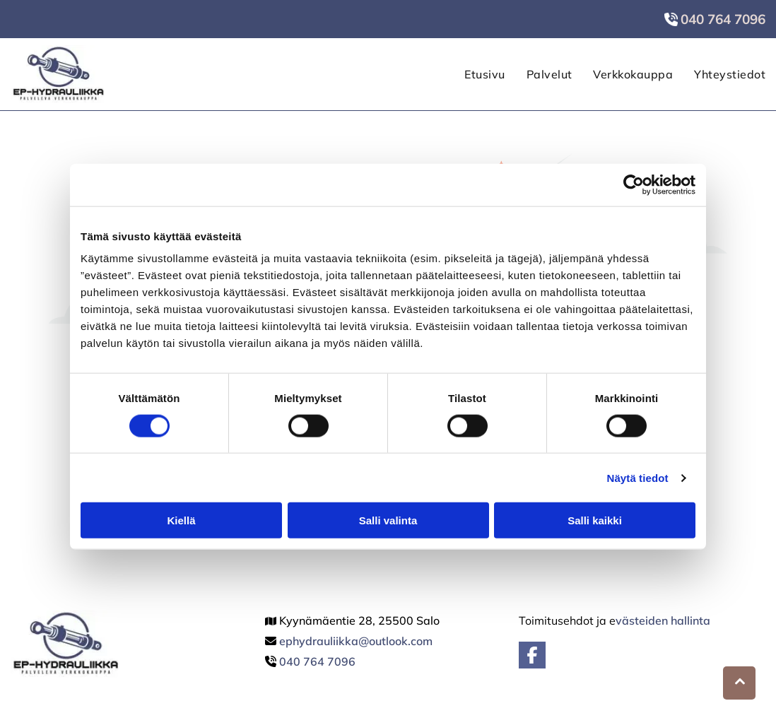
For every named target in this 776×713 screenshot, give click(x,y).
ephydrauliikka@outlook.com (356, 641)
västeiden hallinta (663, 620)
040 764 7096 (317, 661)
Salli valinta (388, 520)
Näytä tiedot (638, 478)
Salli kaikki (595, 520)
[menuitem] (474, 74)
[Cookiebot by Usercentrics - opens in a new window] (633, 184)
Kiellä (181, 520)
